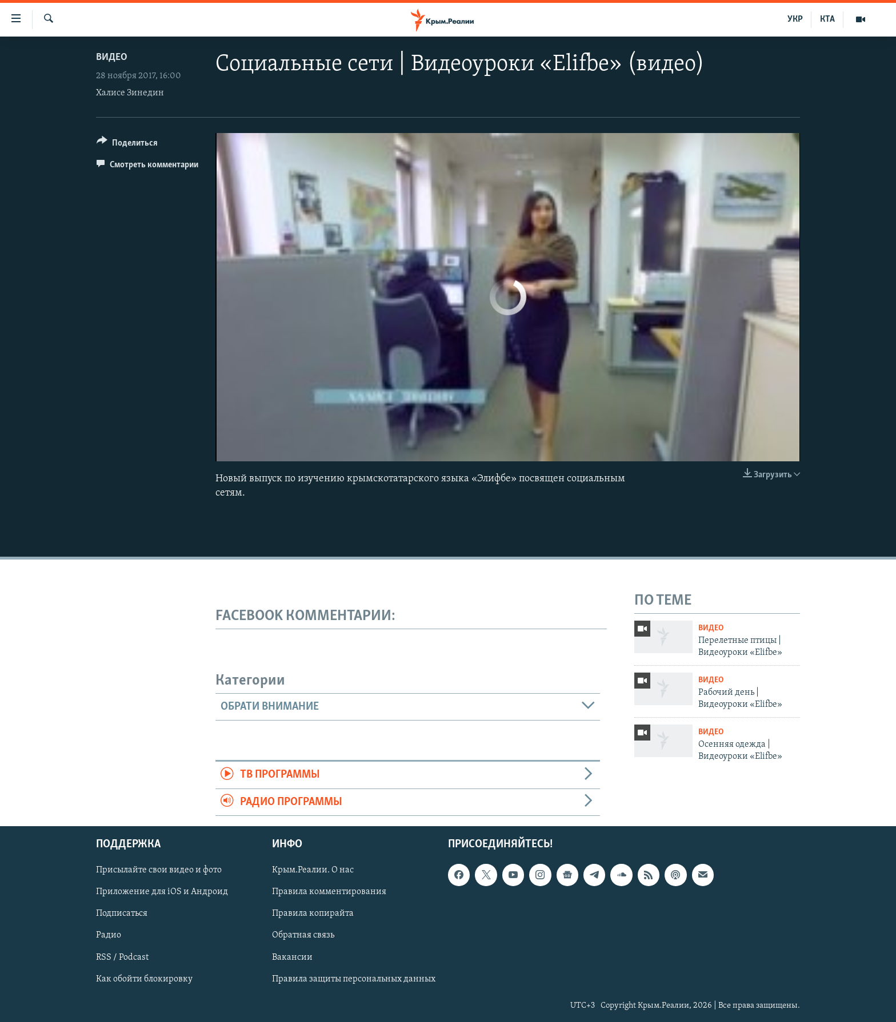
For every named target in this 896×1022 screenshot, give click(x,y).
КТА (827, 19)
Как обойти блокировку (144, 979)
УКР (795, 19)
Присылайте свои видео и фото (159, 870)
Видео (111, 57)
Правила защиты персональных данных (353, 979)
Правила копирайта (313, 914)
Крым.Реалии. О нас (313, 870)
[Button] (127, 144)
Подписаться (121, 914)
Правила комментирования (329, 892)
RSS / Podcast (122, 957)
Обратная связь (303, 935)
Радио (108, 935)
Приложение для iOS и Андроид (162, 892)
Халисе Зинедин (130, 93)
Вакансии (292, 957)
